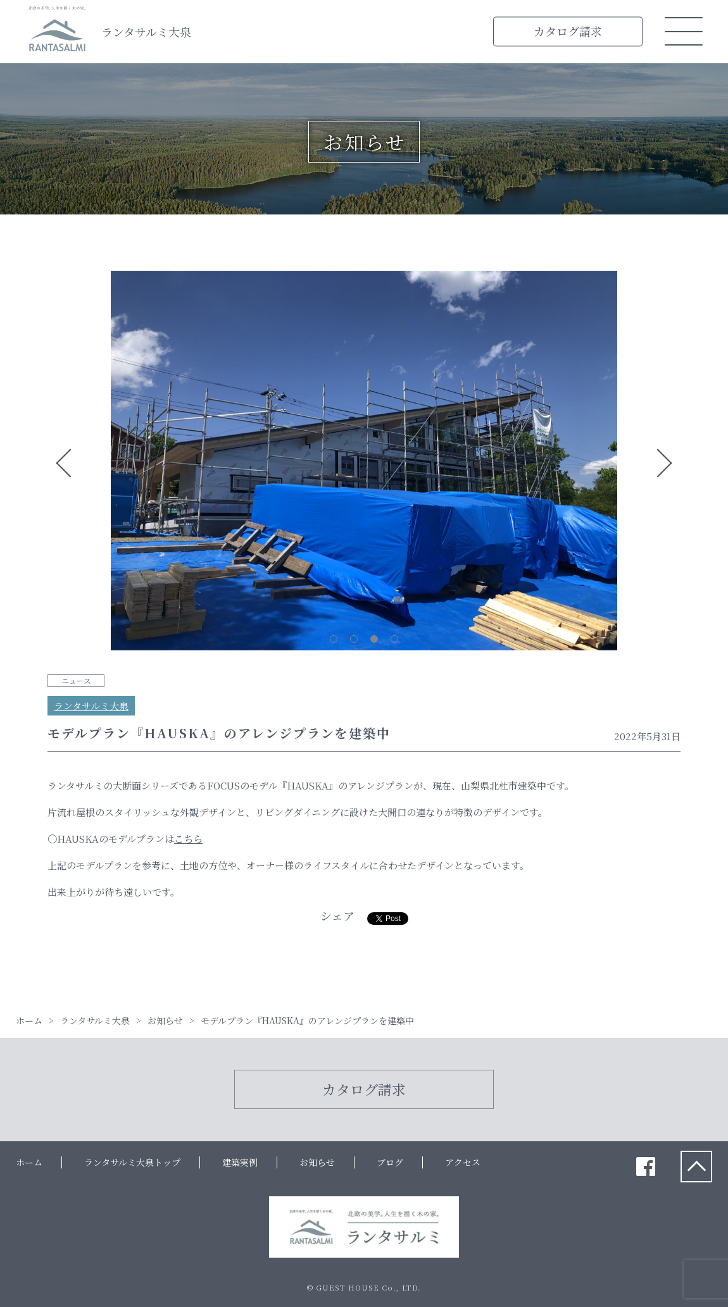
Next (664, 463)
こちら (188, 838)
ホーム (29, 1162)
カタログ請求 (568, 31)
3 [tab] (374, 639)
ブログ (390, 1162)
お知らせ (317, 1162)
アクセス (462, 1162)
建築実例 (240, 1162)
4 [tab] (394, 639)
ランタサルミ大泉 (146, 31)
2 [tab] (354, 639)
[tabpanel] (364, 463)
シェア (337, 915)
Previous (63, 463)
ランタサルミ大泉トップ (132, 1162)
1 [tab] (333, 639)
